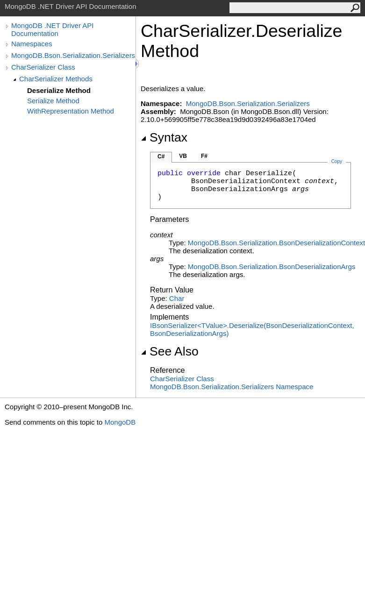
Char (177, 298)
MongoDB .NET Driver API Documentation (52, 29)
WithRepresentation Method (70, 111)
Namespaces (31, 44)
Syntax (164, 137)
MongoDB (120, 422)
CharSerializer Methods (56, 79)
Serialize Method (53, 101)
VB (183, 156)
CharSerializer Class (43, 67)
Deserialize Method (59, 90)
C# (161, 156)
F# (204, 156)
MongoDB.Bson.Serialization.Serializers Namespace (231, 387)
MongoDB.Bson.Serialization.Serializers (73, 55)
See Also (170, 351)
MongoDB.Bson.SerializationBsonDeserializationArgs (272, 266)
